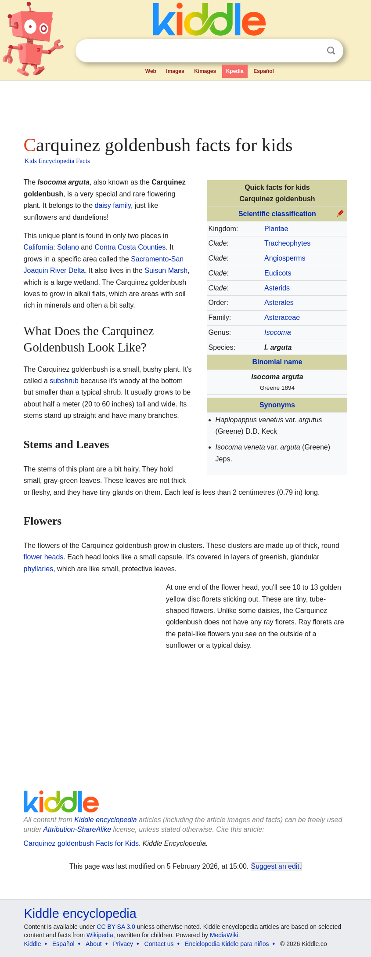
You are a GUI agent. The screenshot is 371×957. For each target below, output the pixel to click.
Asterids (277, 288)
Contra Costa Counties (130, 247)
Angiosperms (284, 258)
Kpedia (235, 71)
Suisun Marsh (165, 270)
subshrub (64, 380)
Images (175, 71)
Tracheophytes (287, 243)
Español (263, 71)
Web (150, 71)
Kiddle (32, 943)
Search (331, 51)
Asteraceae (282, 317)
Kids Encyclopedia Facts (57, 160)
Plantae (276, 228)
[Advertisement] (186, 105)
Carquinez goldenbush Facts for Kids (81, 843)
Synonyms (277, 405)
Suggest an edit (275, 866)
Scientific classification (277, 214)
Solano (68, 247)
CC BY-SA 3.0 (116, 926)
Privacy (123, 943)
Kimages (205, 71)
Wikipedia (99, 935)
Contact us (159, 943)
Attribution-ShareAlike (77, 829)
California (39, 247)
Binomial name (277, 362)
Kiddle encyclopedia (80, 913)
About (94, 943)
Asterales (279, 302)
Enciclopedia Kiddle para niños (227, 943)
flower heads (44, 557)
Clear (313, 51)
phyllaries (39, 569)
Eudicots (277, 273)
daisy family (112, 205)
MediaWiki (224, 935)
